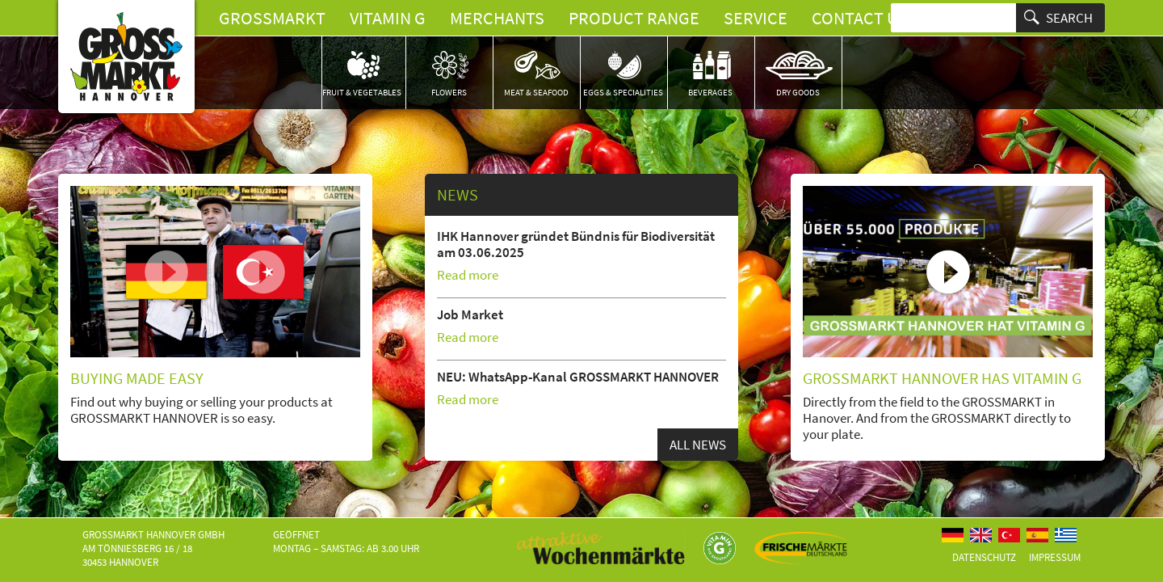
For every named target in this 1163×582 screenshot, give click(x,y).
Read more (467, 275)
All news (698, 444)
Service (755, 17)
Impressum (1055, 557)
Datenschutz (984, 557)
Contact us (860, 17)
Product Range (634, 17)
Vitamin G (388, 17)
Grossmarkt (272, 17)
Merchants (497, 17)
